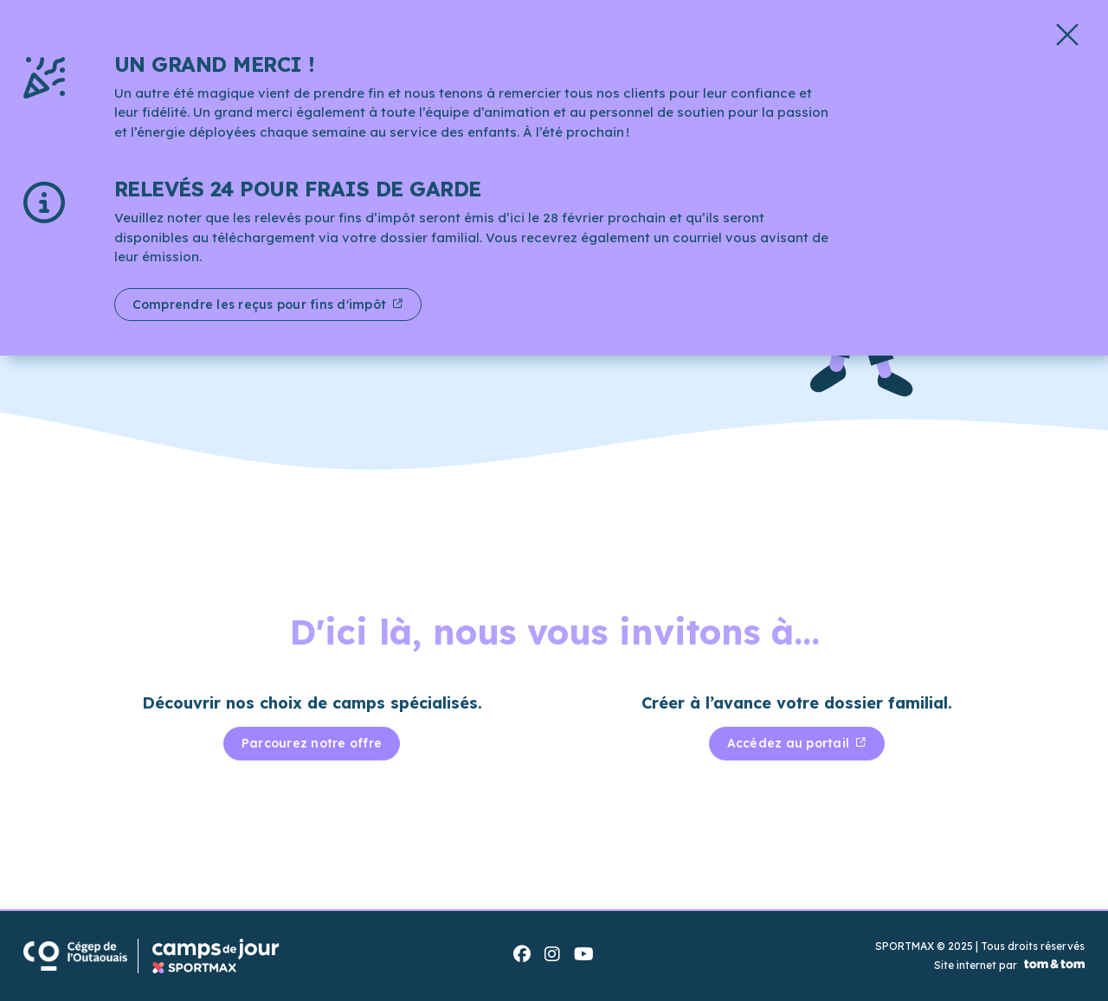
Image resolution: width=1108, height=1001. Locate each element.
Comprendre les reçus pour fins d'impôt (261, 304)
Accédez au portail (790, 743)
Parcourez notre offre (312, 743)
